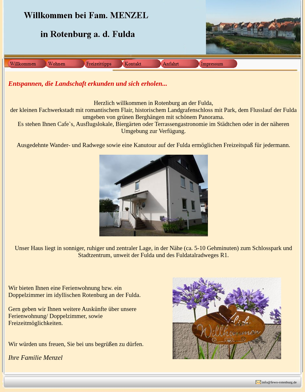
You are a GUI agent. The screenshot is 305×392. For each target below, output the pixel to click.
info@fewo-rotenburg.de (279, 382)
